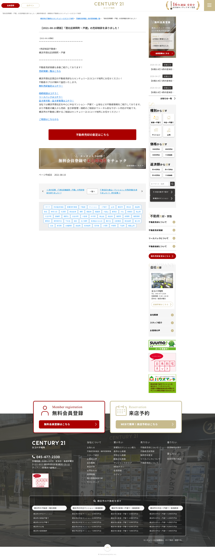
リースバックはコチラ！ (51, 97)
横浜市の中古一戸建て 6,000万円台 (163, 527)
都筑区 (114, 211)
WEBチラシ (119, 467)
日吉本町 (75, 216)
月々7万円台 (169, 169)
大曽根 (84, 216)
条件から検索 (120, 451)
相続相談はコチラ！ (49, 93)
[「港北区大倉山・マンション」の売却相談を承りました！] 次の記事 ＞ (118, 191)
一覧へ (92, 191)
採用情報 (91, 474)
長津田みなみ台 (96, 221)
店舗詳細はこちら (161, 304)
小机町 (105, 225)
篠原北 (66, 216)
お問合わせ (92, 470)
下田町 (122, 225)
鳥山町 (138, 211)
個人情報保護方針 (95, 478)
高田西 (137, 207)
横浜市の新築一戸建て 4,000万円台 (124, 518)
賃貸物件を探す (174, 447)
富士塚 (137, 221)
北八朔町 (84, 221)
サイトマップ (93, 482)
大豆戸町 (48, 216)
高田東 (110, 216)
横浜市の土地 (38, 527)
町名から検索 (120, 459)
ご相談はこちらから (49, 119)
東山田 (101, 216)
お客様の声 (155, 330)
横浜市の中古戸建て (41, 522)
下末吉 (67, 221)
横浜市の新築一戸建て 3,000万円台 (124, 514)
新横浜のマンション (160, 198)
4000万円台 (168, 149)
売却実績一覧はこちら (50, 71)
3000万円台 (156, 149)
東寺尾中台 (58, 221)
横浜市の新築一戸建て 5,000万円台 (124, 522)
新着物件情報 (72, 207)
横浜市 (120, 207)
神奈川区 (54, 211)
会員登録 (118, 470)
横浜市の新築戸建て (41, 518)
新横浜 (129, 211)
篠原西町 (136, 216)
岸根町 (113, 225)
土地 (112, 207)
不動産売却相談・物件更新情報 (99, 451)
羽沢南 (96, 225)
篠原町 (118, 216)
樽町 (81, 211)
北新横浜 (117, 221)
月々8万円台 (156, 175)
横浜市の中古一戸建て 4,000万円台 (163, 518)
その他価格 (168, 155)
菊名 (45, 211)
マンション (93, 207)
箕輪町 (57, 216)
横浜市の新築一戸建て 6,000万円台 (124, 527)
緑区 (75, 221)
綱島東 (89, 211)
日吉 (51, 225)
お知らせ (91, 447)
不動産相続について (158, 246)
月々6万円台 (156, 169)
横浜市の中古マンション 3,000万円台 (86, 514)
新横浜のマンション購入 (125, 447)
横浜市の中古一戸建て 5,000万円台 (163, 522)
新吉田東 (73, 211)
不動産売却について (158, 222)
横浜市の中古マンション (43, 514)
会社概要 (154, 314)
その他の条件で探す (160, 192)
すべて (47, 207)
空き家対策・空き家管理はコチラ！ (56, 100)
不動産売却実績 (156, 230)
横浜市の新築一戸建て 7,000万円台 (124, 531)
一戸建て (104, 207)
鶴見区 (47, 221)
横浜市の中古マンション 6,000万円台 (86, 527)
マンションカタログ (123, 463)
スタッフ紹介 (156, 322)
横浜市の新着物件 (40, 531)
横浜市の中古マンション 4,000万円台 (86, 518)
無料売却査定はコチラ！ (51, 85)
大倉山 (106, 211)
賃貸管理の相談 (174, 459)
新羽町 (59, 225)
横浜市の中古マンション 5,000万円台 (86, 522)
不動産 (82, 207)
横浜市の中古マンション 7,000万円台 (86, 531)
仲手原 (93, 216)
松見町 (63, 211)
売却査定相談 (58, 207)
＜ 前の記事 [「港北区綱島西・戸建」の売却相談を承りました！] (65, 191)
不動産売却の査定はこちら (92, 135)
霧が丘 (108, 221)
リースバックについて (159, 238)
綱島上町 (131, 225)
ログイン (118, 474)
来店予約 (91, 467)
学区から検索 (120, 455)
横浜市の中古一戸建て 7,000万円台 (163, 531)
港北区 (128, 207)
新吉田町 (128, 221)
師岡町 (127, 216)
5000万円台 (156, 155)
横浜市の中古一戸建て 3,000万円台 (163, 514)
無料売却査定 (146, 455)
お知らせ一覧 (166, 98)
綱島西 (97, 211)
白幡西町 (68, 225)
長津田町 (87, 225)
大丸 (122, 211)
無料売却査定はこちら (160, 256)
